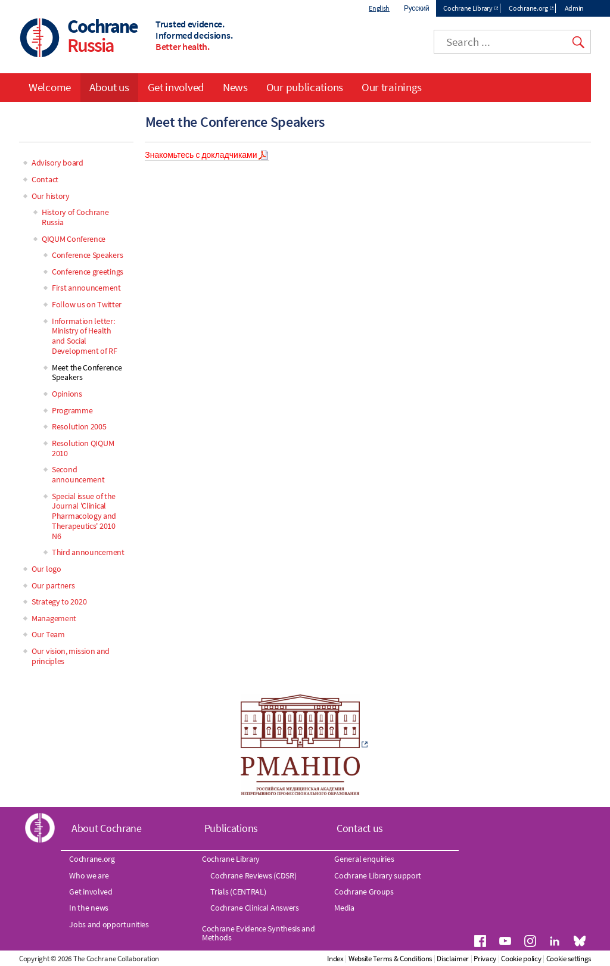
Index (335, 958)
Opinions (67, 393)
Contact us (360, 828)
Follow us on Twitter (87, 304)
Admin (574, 8)
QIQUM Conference (73, 238)
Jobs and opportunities (108, 924)
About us (109, 87)
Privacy (485, 958)
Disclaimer (453, 958)
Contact (45, 179)
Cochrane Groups (364, 891)
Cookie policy (521, 958)
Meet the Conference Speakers (87, 372)
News (235, 87)
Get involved (176, 87)
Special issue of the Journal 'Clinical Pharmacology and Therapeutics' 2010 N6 (84, 516)
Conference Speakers (87, 255)
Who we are (88, 875)
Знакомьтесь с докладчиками (201, 154)
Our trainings (392, 87)
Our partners (53, 585)
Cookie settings (569, 958)
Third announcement (88, 552)
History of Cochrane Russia (75, 217)
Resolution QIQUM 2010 (83, 448)
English (379, 8)
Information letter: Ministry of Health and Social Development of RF (84, 336)
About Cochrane (106, 828)
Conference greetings (87, 271)
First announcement (86, 287)
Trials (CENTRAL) (238, 891)
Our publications (304, 87)
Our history (51, 196)
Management (54, 618)
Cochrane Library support (377, 875)
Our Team (48, 634)
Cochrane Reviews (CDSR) (253, 875)
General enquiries (364, 858)
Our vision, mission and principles (71, 656)
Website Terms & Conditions (390, 958)
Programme (72, 410)
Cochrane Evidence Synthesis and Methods (258, 932)
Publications (231, 828)
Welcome (50, 87)
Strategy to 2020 (59, 601)
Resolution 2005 (79, 426)
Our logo (46, 568)
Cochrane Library (467, 8)
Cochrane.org (528, 8)
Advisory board (57, 162)
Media (344, 907)
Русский (416, 8)
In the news (88, 907)
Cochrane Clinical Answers (254, 907)
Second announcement (78, 474)
